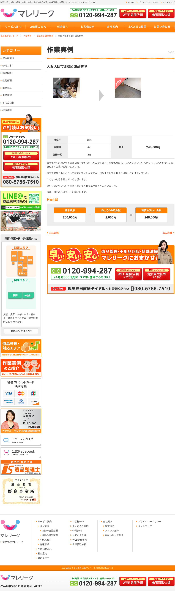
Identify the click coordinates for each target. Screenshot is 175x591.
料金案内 (42, 553)
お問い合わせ (79, 535)
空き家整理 (8, 58)
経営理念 (109, 526)
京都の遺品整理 (50, 530)
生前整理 (7, 80)
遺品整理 (49, 36)
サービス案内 (45, 521)
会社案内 (107, 521)
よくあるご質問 (80, 526)
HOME (131, 2)
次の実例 (167, 232)
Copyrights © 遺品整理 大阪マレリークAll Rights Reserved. (87, 568)
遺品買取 (41, 36)
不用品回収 (8, 102)
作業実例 (27, 36)
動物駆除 (7, 73)
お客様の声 (78, 521)
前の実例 (54, 232)
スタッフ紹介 (112, 530)
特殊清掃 (7, 110)
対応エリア (43, 558)
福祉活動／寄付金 (114, 535)
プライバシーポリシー (148, 2)
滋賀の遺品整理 (50, 535)
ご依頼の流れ (45, 549)
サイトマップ (168, 2)
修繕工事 (7, 65)
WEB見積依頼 (79, 539)
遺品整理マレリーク (9, 36)
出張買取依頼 (79, 544)
